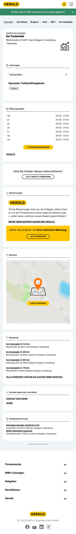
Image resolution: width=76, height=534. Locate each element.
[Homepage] (11, 4)
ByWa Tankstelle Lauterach (19, 431)
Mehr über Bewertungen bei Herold (31, 221)
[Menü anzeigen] (71, 4)
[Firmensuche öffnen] (64, 4)
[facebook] (27, 526)
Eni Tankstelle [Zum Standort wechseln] (13, 344)
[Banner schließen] (72, 12)
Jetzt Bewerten (38, 236)
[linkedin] (41, 526)
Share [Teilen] (9, 403)
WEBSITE (10, 154)
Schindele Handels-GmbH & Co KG (22, 425)
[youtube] (34, 526)
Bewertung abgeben (15, 33)
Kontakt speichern (16, 398)
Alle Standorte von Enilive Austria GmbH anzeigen (34, 377)
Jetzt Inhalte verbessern (38, 177)
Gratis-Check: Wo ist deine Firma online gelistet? (38, 11)
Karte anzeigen (38, 303)
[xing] (48, 526)
